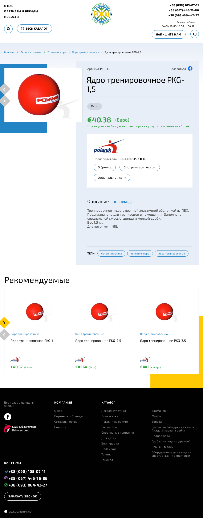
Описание (98, 201)
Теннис (106, 454)
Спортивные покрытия (117, 432)
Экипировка (110, 443)
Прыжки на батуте (114, 421)
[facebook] (7, 417)
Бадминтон (160, 410)
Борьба (157, 421)
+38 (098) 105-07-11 (184, 5)
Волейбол (108, 449)
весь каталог (34, 28)
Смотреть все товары (140, 167)
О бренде (104, 167)
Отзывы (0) (122, 202)
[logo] (101, 23)
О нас (8, 6)
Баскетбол (109, 427)
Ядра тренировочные (171, 253)
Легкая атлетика (111, 253)
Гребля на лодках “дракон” (171, 441)
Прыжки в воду (162, 446)
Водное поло (161, 436)
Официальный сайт (112, 177)
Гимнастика (109, 416)
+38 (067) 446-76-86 (184, 10)
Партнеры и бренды (21, 11)
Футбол (157, 416)
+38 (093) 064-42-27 (184, 15)
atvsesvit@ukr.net (18, 511)
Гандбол (107, 460)
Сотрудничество (65, 421)
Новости (11, 16)
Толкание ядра (140, 253)
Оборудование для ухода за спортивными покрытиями (171, 454)
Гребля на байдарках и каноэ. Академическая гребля (173, 428)
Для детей (108, 438)
